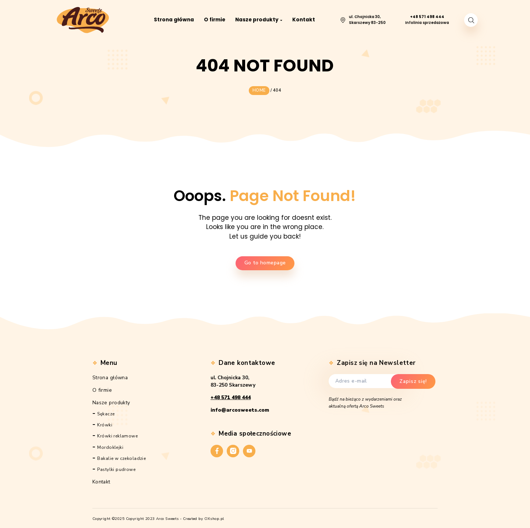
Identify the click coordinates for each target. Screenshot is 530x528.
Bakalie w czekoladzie (121, 457)
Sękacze (105, 412)
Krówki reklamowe (117, 435)
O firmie (102, 388)
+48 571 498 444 (231, 396)
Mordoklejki (110, 446)
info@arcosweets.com (240, 408)
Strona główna (110, 376)
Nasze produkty (111, 401)
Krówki (104, 424)
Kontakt (101, 480)
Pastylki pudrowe (116, 468)
